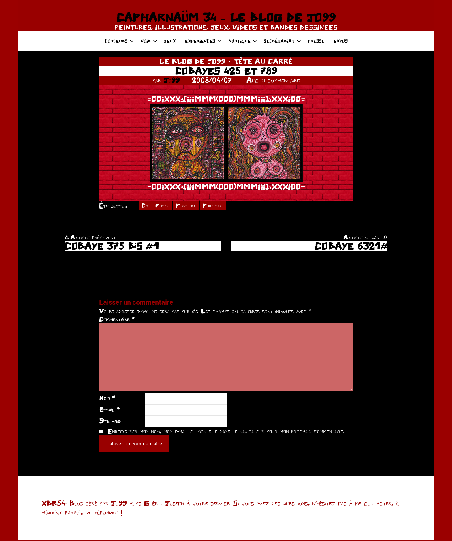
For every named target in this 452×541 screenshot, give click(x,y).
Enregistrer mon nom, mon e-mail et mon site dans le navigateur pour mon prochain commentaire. (226, 432)
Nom (107, 399)
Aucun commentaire (273, 80)
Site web (110, 422)
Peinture (191, 205)
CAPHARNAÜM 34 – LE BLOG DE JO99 (226, 17)
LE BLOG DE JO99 (192, 61)
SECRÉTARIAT (282, 41)
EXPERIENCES (203, 41)
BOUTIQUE (242, 41)
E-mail (109, 410)
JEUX (170, 41)
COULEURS (119, 41)
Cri (146, 205)
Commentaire (117, 320)
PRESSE (316, 41)
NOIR (149, 41)
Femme (165, 205)
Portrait (220, 205)
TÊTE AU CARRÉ (263, 61)
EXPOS (341, 41)
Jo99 (172, 80)
